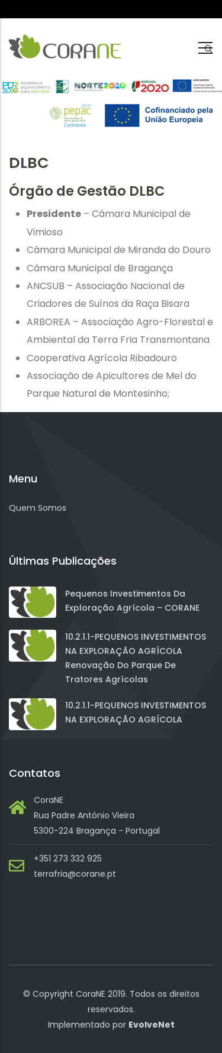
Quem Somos (37, 508)
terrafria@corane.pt (75, 874)
